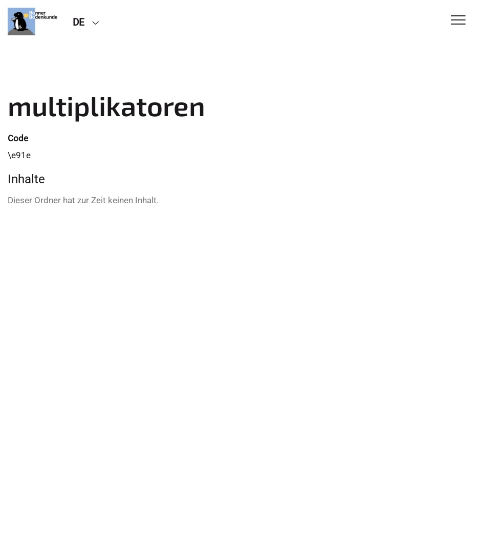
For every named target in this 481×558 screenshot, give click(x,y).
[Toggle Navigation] (458, 20)
